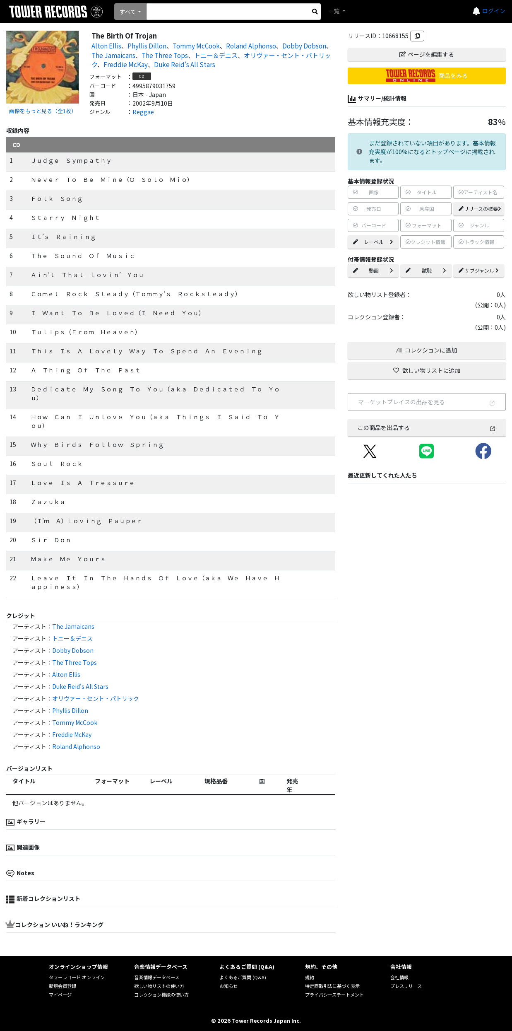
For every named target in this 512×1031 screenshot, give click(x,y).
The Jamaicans (113, 55)
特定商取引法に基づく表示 (332, 986)
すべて (128, 11)
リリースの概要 (480, 208)
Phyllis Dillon (146, 45)
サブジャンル (479, 270)
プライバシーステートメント (334, 994)
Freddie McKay (125, 64)
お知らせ (228, 986)
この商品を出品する (427, 427)
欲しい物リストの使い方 (159, 986)
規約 (309, 977)
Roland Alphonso (251, 45)
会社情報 (399, 977)
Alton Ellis (106, 45)
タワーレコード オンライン (77, 977)
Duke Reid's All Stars (184, 64)
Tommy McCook (196, 45)
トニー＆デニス (216, 55)
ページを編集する (426, 54)
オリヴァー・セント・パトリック (95, 698)
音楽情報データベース (156, 977)
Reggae (143, 112)
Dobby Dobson (304, 45)
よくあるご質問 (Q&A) (242, 977)
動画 (373, 270)
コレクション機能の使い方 (161, 994)
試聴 (426, 270)
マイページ (60, 994)
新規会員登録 (62, 986)
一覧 (334, 11)
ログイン (493, 11)
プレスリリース (406, 986)
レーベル (373, 241)
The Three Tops (165, 55)
